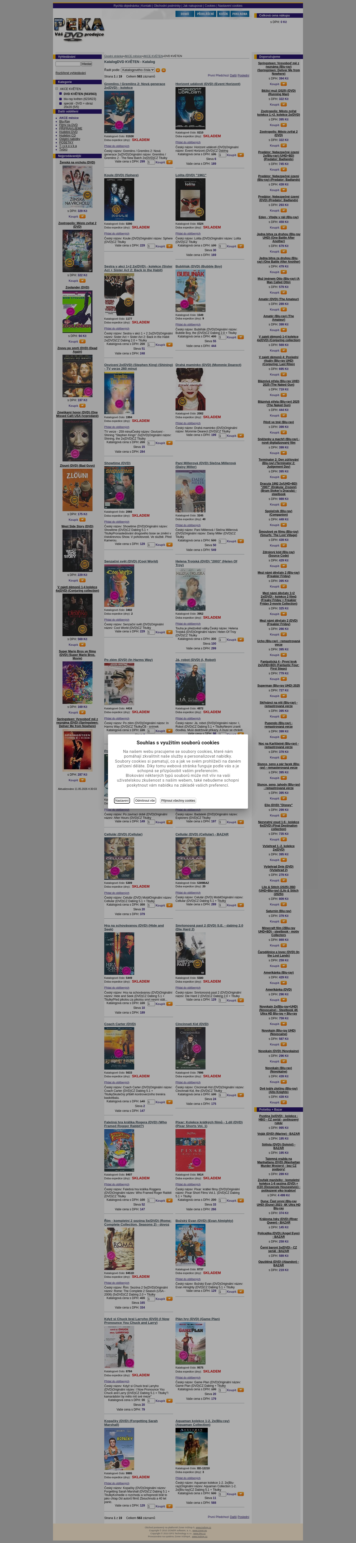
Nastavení (122, 800)
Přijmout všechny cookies (178, 800)
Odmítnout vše (145, 800)
